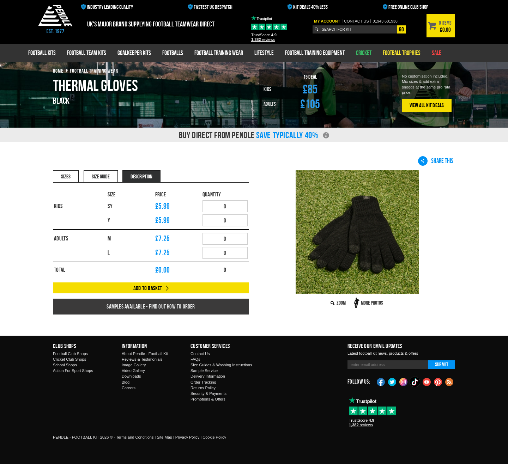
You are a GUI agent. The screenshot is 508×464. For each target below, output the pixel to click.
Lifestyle (264, 52)
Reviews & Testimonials (142, 359)
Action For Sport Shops (73, 370)
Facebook (381, 381)
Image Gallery (134, 365)
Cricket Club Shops (69, 359)
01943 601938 (385, 21)
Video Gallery (133, 370)
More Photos (372, 302)
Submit (441, 364)
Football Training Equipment (315, 52)
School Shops (65, 365)
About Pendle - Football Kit (145, 354)
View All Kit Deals (427, 105)
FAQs (195, 359)
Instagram (403, 381)
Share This (435, 161)
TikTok (415, 382)
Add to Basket (147, 288)
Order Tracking (203, 382)
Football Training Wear (218, 52)
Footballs (172, 52)
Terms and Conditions (134, 437)
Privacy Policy (187, 437)
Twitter (392, 381)
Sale (436, 52)
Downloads (131, 376)
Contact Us (200, 354)
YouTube (427, 381)
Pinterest (438, 381)
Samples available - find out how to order (151, 306)
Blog (125, 382)
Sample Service (204, 370)
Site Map (164, 437)
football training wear (94, 70)
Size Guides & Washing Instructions (221, 365)
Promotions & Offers (207, 399)
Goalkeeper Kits (134, 52)
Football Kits (42, 52)
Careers (128, 388)
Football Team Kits (86, 52)
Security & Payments (208, 393)
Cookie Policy (214, 437)
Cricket (363, 52)
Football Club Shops (70, 354)
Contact (356, 21)
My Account (327, 21)
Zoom (341, 302)
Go (401, 29)
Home (58, 70)
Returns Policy (203, 388)
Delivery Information (207, 376)
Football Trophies (402, 52)
